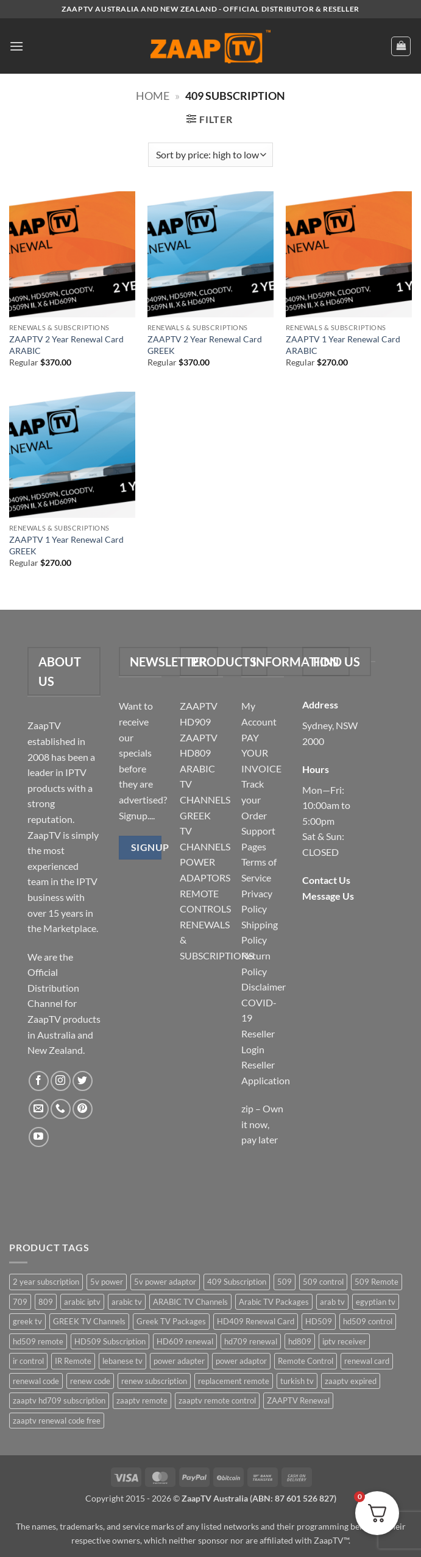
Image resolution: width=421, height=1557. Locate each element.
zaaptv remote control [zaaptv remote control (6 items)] (217, 1400)
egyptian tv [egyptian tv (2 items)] (375, 1302)
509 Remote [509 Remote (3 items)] (376, 1282)
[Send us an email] (39, 1109)
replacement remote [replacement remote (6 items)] (233, 1381)
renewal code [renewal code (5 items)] (36, 1381)
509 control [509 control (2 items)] (323, 1282)
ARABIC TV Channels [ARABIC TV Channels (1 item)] (190, 1302)
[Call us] (61, 1109)
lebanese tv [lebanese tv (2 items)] (122, 1361)
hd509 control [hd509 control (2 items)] (367, 1321)
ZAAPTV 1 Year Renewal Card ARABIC (343, 345)
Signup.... (137, 815)
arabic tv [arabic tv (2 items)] (126, 1302)
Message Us (328, 896)
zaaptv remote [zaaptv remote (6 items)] (142, 1400)
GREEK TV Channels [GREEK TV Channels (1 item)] (89, 1321)
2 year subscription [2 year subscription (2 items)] (46, 1282)
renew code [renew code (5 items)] (90, 1381)
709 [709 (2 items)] (20, 1302)
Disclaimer (263, 986)
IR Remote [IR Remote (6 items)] (73, 1361)
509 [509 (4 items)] (284, 1282)
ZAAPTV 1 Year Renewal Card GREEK (66, 545)
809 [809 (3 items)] (45, 1302)
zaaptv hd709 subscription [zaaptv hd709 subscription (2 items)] (59, 1400)
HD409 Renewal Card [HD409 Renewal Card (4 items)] (255, 1321)
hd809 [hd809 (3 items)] (299, 1341)
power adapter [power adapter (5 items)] (179, 1361)
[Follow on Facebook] (39, 1081)
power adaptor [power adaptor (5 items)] (241, 1361)
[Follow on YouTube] (39, 1137)
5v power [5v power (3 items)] (106, 1282)
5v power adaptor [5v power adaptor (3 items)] (165, 1282)
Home (152, 95)
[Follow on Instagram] (61, 1081)
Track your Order (254, 799)
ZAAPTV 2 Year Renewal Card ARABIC (66, 345)
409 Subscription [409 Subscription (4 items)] (236, 1282)
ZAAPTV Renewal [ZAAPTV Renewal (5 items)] (298, 1400)
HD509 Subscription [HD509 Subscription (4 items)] (110, 1341)
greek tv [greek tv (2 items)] (27, 1321)
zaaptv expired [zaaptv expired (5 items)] (351, 1381)
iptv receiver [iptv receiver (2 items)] (344, 1341)
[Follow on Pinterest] (83, 1109)
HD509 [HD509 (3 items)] (318, 1321)
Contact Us (326, 880)
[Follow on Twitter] (83, 1081)
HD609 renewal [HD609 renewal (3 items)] (185, 1341)
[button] (16, 46)
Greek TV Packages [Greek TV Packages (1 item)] (171, 1321)
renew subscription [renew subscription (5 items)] (154, 1381)
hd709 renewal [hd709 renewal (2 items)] (250, 1341)
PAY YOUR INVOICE (261, 753)
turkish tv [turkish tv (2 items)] (297, 1381)
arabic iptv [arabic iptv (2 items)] (82, 1302)
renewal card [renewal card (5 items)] (366, 1361)
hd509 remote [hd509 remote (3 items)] (38, 1341)
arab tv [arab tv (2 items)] (332, 1302)
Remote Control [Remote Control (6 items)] (305, 1361)
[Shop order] (210, 155)
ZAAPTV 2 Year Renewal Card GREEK (204, 345)
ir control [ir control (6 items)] (28, 1361)
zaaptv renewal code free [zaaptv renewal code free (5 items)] (57, 1420)
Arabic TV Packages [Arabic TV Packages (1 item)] (274, 1302)
